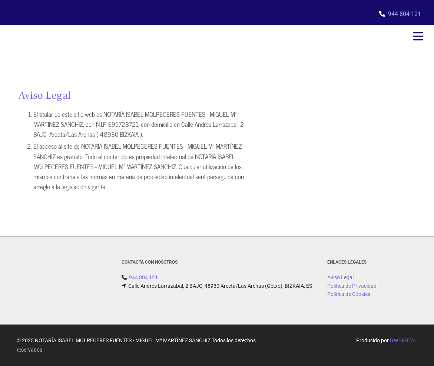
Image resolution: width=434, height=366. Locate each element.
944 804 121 (404, 13)
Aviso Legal (340, 277)
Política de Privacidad (352, 286)
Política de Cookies (348, 294)
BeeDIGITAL (403, 340)
